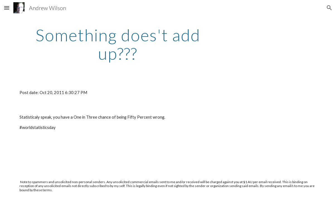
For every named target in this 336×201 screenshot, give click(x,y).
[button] (6, 7)
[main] (117, 44)
